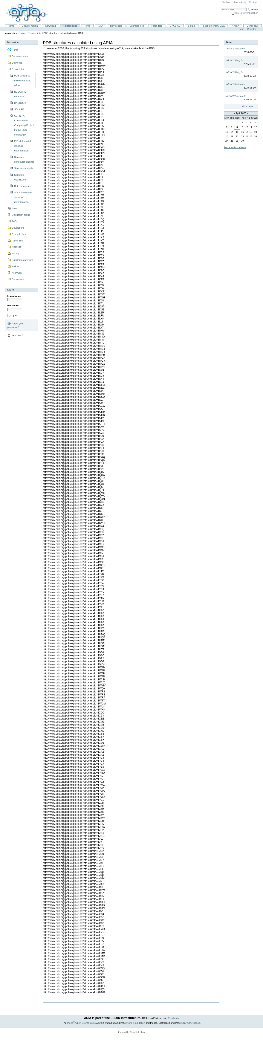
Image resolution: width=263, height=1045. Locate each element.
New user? (15, 335)
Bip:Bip (192, 25)
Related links (70, 25)
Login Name (14, 296)
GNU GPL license (190, 1023)
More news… (249, 106)
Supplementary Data (214, 25)
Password (12, 305)
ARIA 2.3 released (235, 84)
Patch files (156, 25)
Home (11, 25)
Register (251, 29)
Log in (241, 29)
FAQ (100, 25)
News (87, 25)
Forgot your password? (15, 325)
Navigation (12, 42)
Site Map (226, 2)
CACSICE (175, 25)
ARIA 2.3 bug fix (234, 60)
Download (50, 25)
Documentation (30, 25)
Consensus (252, 25)
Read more (174, 1018)
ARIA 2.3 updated (235, 48)
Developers (116, 25)
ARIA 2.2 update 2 (236, 96)
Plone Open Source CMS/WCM (84, 1023)
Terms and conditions (235, 147)
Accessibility (240, 2)
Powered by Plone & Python (131, 1032)
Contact (253, 2)
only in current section (246, 13)
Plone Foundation (135, 1023)
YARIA (235, 25)
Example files (137, 25)
